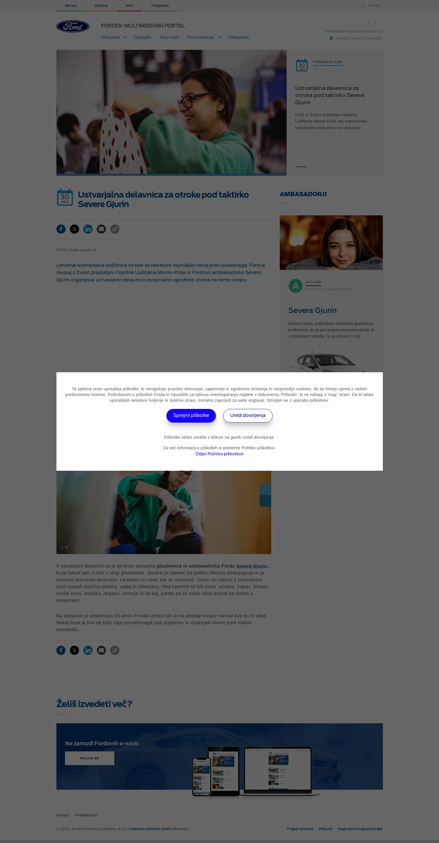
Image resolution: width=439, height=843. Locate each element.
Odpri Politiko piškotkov (220, 454)
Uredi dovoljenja (249, 415)
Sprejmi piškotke (189, 415)
